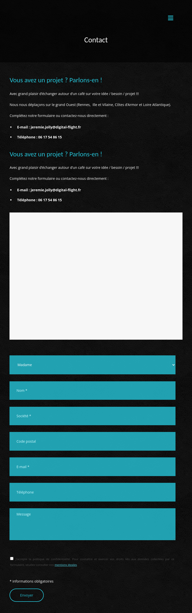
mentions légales (66, 565)
